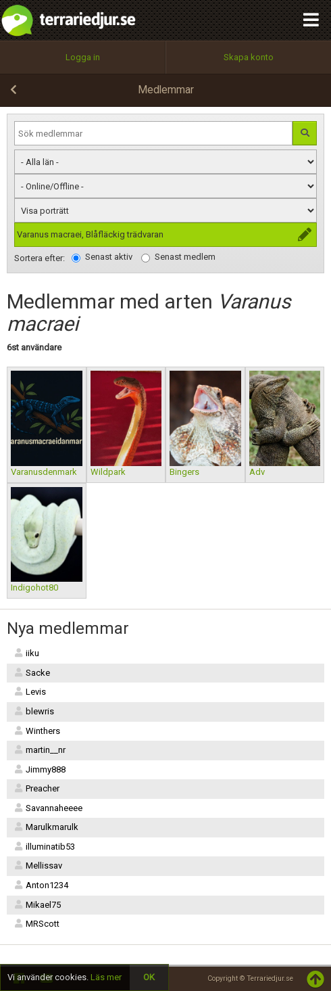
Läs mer (106, 977)
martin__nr (40, 750)
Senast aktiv (102, 257)
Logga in (83, 57)
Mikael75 (37, 905)
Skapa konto (249, 57)
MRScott (36, 924)
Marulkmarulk (46, 827)
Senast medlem (178, 257)
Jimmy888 (40, 769)
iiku (26, 653)
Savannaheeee (48, 808)
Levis (30, 692)
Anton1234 (41, 885)
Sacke (32, 673)
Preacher (36, 788)
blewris (34, 711)
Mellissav (38, 865)
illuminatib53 (44, 847)
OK (149, 977)
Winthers (37, 731)
